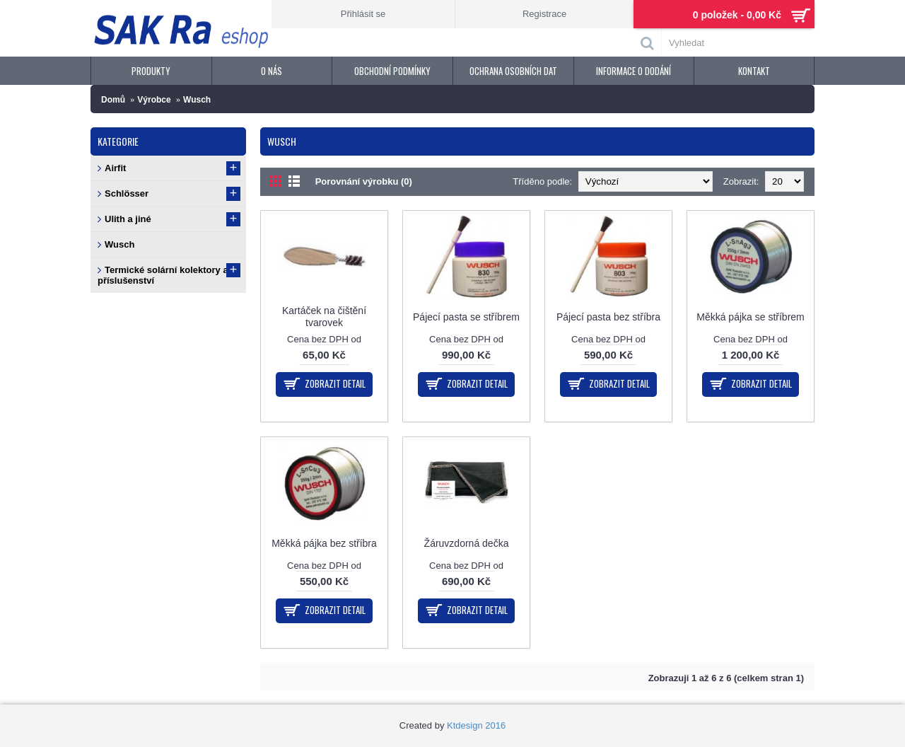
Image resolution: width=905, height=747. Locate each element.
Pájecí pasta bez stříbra (608, 317)
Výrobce (153, 100)
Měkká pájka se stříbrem (750, 317)
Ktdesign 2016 (476, 725)
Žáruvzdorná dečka (466, 543)
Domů (113, 100)
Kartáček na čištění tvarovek (324, 316)
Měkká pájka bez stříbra (324, 543)
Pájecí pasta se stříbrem (466, 317)
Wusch (197, 100)
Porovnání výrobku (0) (363, 181)
